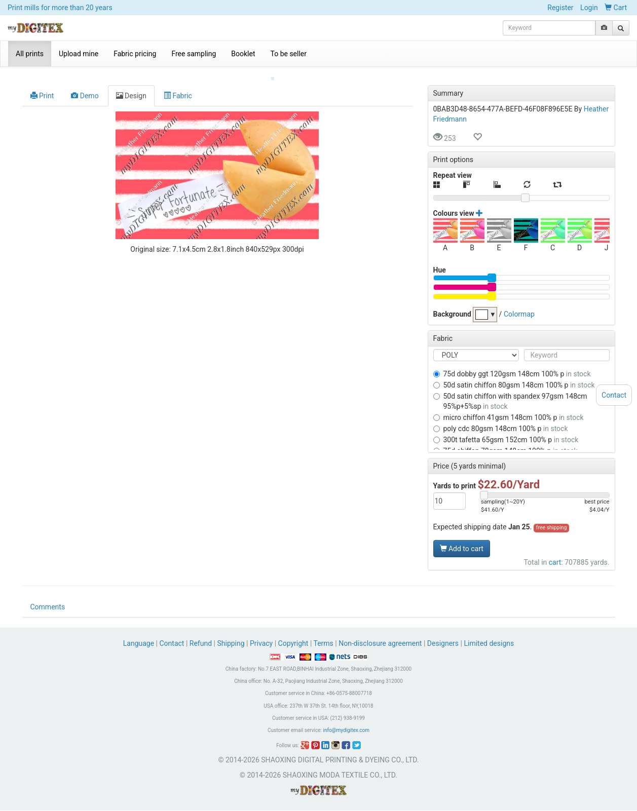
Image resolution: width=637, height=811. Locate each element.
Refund (201, 644)
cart (555, 554)
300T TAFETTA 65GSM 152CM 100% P (506, 432)
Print (42, 88)
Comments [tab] (47, 607)
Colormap (519, 305)
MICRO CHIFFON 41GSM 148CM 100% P (508, 409)
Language (139, 644)
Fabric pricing (135, 54)
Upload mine (78, 54)
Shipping (230, 644)
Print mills (60, 8)
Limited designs (489, 644)
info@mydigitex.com (346, 730)
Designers (443, 644)
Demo (84, 88)
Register (560, 8)
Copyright (293, 644)
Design (131, 88)
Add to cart (461, 540)
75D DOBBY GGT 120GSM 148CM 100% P (512, 366)
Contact (172, 644)
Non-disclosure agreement (380, 644)
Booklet (243, 54)
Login (589, 8)
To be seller (289, 54)
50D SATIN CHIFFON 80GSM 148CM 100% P (514, 377)
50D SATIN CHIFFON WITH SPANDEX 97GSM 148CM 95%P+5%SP (510, 393)
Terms (323, 644)
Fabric (178, 88)
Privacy (261, 644)
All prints (30, 54)
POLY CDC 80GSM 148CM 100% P (500, 420)
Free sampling (193, 54)
